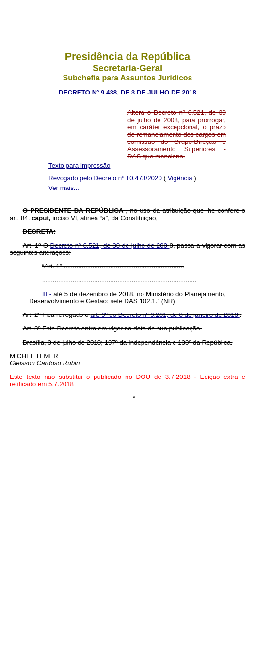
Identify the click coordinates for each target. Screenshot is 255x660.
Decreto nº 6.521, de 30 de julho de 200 (109, 245)
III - (48, 294)
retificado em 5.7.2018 (42, 384)
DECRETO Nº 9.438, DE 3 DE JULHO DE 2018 (127, 92)
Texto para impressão (79, 165)
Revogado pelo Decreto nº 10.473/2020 (106, 178)
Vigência (181, 178)
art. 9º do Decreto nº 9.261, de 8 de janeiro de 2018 (164, 314)
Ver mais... (63, 187)
